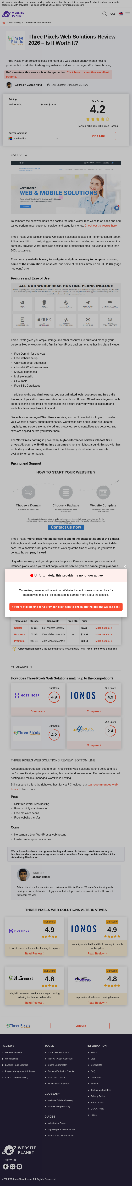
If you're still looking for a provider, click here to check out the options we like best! (66, 606)
